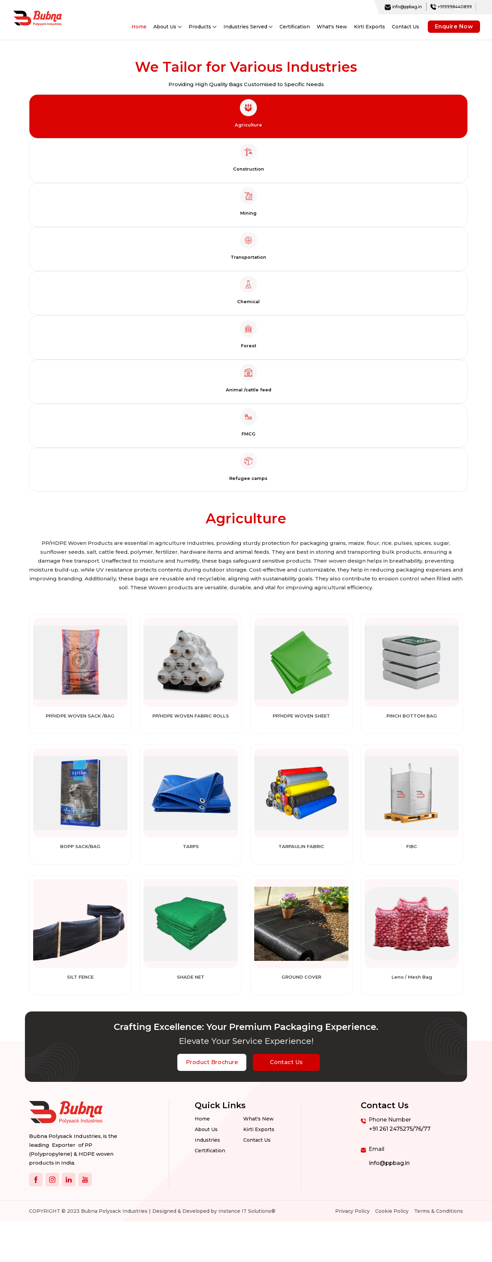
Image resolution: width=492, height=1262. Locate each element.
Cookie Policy (392, 1251)
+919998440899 (451, 6)
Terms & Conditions (438, 1251)
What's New (332, 27)
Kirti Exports (369, 27)
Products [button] (203, 27)
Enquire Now (454, 26)
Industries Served (248, 27)
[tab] (248, 117)
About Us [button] (167, 27)
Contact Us (405, 27)
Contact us (257, 1182)
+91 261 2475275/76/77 (399, 1169)
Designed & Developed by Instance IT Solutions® (213, 1251)
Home (139, 27)
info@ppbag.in (403, 7)
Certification (294, 27)
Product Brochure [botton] (212, 1102)
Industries (207, 1182)
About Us (206, 1171)
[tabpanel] (246, 783)
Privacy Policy (352, 1251)
